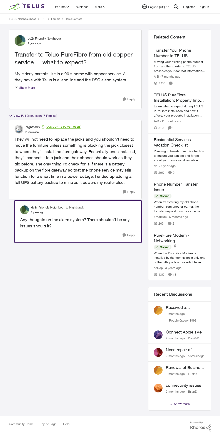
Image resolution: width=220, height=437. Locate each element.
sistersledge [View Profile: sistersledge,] (196, 356)
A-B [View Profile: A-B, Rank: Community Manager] (156, 76)
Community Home (21, 424)
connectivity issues (183, 385)
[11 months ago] (171, 121)
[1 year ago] (167, 165)
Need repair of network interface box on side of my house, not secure (186, 349)
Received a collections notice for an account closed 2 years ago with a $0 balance (185, 307)
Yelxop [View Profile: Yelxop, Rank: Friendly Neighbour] (158, 268)
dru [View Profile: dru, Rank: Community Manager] (156, 166)
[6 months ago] (178, 217)
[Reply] (129, 99)
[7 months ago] (170, 76)
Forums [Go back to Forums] (55, 18)
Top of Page (48, 424)
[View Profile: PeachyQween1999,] (158, 310)
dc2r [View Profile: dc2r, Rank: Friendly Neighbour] (31, 38)
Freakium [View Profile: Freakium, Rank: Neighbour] (160, 217)
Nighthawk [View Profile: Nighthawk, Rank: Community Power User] (32, 127)
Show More (25, 87)
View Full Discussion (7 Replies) (33, 116)
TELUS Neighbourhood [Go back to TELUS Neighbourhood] (22, 18)
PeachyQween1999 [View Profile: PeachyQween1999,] (182, 320)
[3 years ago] (172, 267)
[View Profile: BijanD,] (158, 388)
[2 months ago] (175, 313)
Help (66, 424)
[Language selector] (155, 6)
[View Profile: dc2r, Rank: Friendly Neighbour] (20, 40)
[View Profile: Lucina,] (158, 370)
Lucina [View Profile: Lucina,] (192, 373)
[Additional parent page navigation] (43, 19)
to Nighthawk (75, 207)
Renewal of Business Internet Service (185, 367)
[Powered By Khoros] (200, 427)
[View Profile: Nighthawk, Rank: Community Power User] (19, 129)
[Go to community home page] (27, 6)
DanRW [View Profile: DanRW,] (193, 338)
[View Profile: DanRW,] (158, 334)
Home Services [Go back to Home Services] (73, 18)
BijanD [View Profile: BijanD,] (192, 391)
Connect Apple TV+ (184, 332)
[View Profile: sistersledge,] (158, 352)
